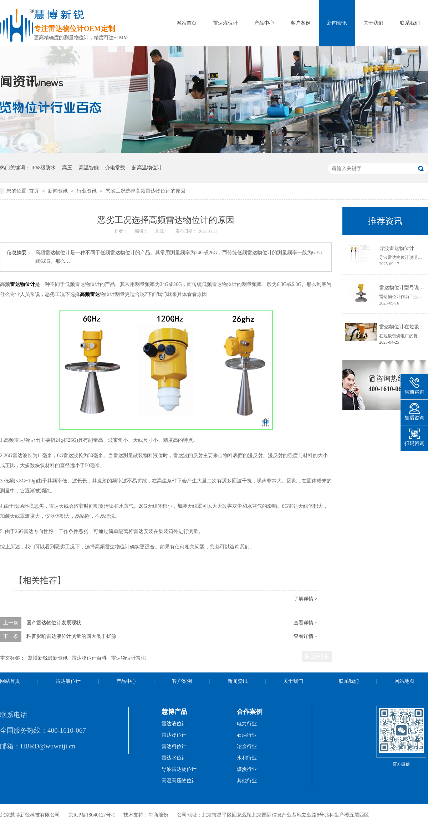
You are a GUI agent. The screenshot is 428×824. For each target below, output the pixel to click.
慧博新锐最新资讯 (48, 658)
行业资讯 (87, 191)
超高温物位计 (147, 167)
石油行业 (247, 735)
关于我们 (373, 23)
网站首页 (187, 23)
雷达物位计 (22, 284)
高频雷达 (90, 294)
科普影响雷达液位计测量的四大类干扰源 (71, 636)
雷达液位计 (225, 23)
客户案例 (301, 23)
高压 (67, 167)
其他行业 (247, 780)
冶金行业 (247, 746)
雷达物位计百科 (89, 658)
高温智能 (89, 167)
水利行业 (247, 758)
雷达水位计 (174, 758)
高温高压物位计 (179, 780)
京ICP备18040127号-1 (91, 815)
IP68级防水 (43, 167)
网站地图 (404, 681)
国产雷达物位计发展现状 (53, 622)
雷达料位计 (174, 746)
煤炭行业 (247, 769)
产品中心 (264, 23)
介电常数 (115, 167)
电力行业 (247, 723)
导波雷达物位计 (396, 248)
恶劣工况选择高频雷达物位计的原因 (145, 191)
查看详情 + (305, 622)
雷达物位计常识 (128, 658)
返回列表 (317, 656)
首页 (34, 191)
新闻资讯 (337, 23)
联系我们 (410, 23)
